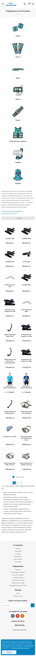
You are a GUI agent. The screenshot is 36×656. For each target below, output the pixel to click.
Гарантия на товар (18, 583)
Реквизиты (18, 556)
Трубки (18, 162)
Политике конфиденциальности (20, 648)
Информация (18, 566)
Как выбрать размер (18, 572)
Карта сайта (18, 559)
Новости (18, 548)
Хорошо (9, 652)
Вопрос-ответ (18, 596)
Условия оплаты (18, 577)
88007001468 (19, 625)
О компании (18, 545)
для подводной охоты (9, 213)
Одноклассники (22, 616)
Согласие (18, 562)
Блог (18, 593)
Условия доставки (18, 580)
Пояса (18, 120)
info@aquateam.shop (19, 630)
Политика (18, 551)
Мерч (18, 78)
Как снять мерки (18, 575)
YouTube (17, 616)
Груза (18, 36)
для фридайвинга (17, 211)
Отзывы (18, 554)
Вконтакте (13, 616)
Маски (18, 99)
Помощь (18, 570)
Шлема (18, 183)
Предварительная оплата (18, 585)
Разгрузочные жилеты (18, 141)
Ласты (17, 57)
